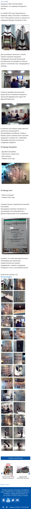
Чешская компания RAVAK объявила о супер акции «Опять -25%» (8, 477)
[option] (8, 471)
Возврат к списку (4, 484)
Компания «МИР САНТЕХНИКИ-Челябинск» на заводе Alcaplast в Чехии (23, 477)
